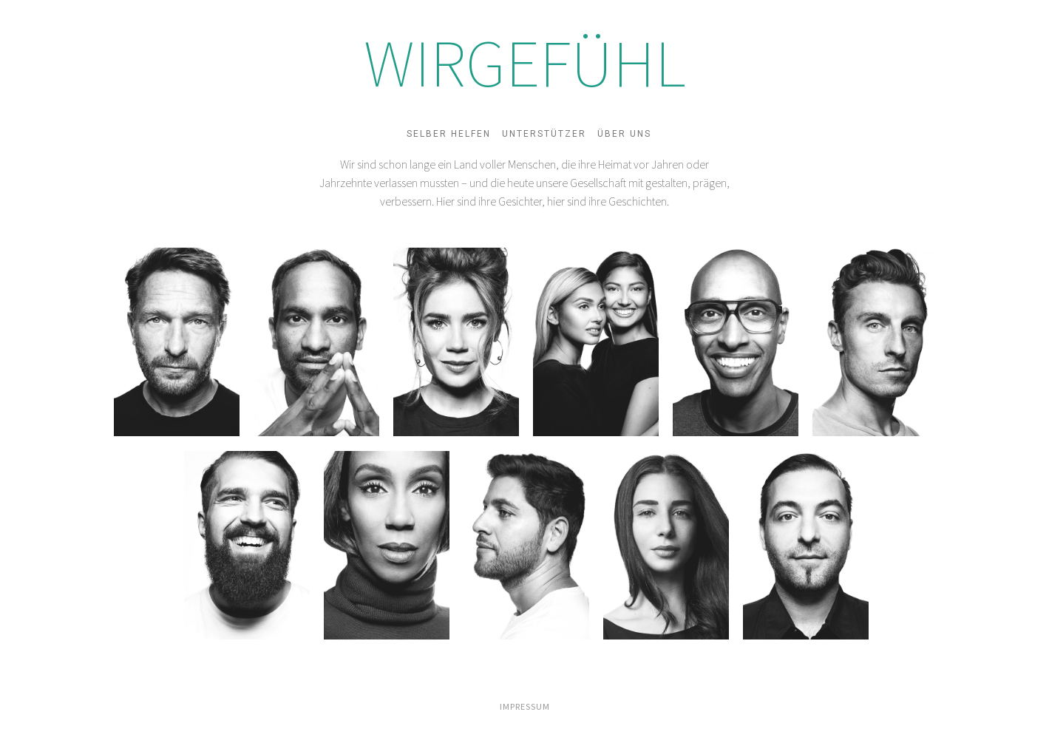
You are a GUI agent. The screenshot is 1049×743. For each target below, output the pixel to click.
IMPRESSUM (525, 706)
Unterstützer (544, 134)
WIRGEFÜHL (525, 63)
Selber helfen (449, 134)
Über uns (624, 134)
